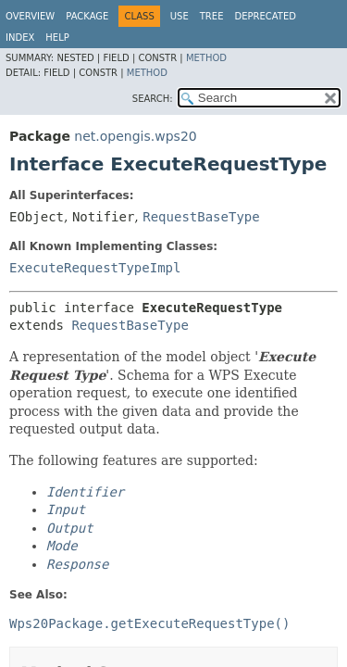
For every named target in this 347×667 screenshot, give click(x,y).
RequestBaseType (201, 216)
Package (87, 16)
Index (20, 37)
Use (179, 16)
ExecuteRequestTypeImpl (94, 267)
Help (56, 37)
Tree (212, 16)
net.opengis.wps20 (135, 136)
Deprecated (265, 16)
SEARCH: (152, 99)
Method (206, 58)
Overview (30, 16)
